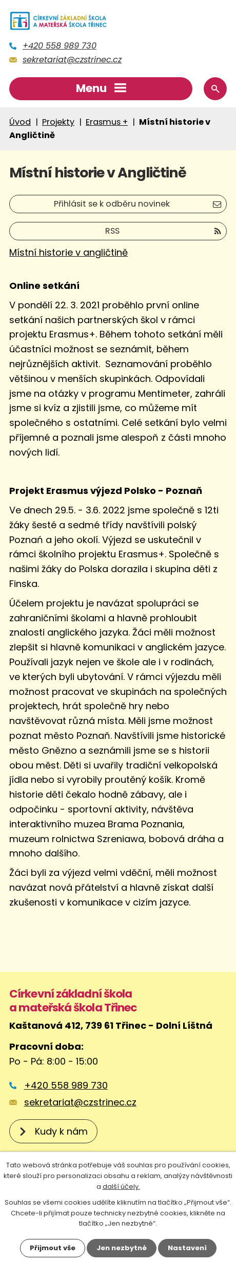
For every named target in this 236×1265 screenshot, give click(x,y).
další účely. (121, 1186)
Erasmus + (107, 122)
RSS (163, 231)
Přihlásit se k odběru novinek (137, 204)
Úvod (20, 122)
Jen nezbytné (121, 1248)
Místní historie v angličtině (68, 252)
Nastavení (187, 1248)
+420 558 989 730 (59, 46)
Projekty (58, 122)
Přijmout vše (52, 1248)
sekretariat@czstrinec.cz (72, 59)
